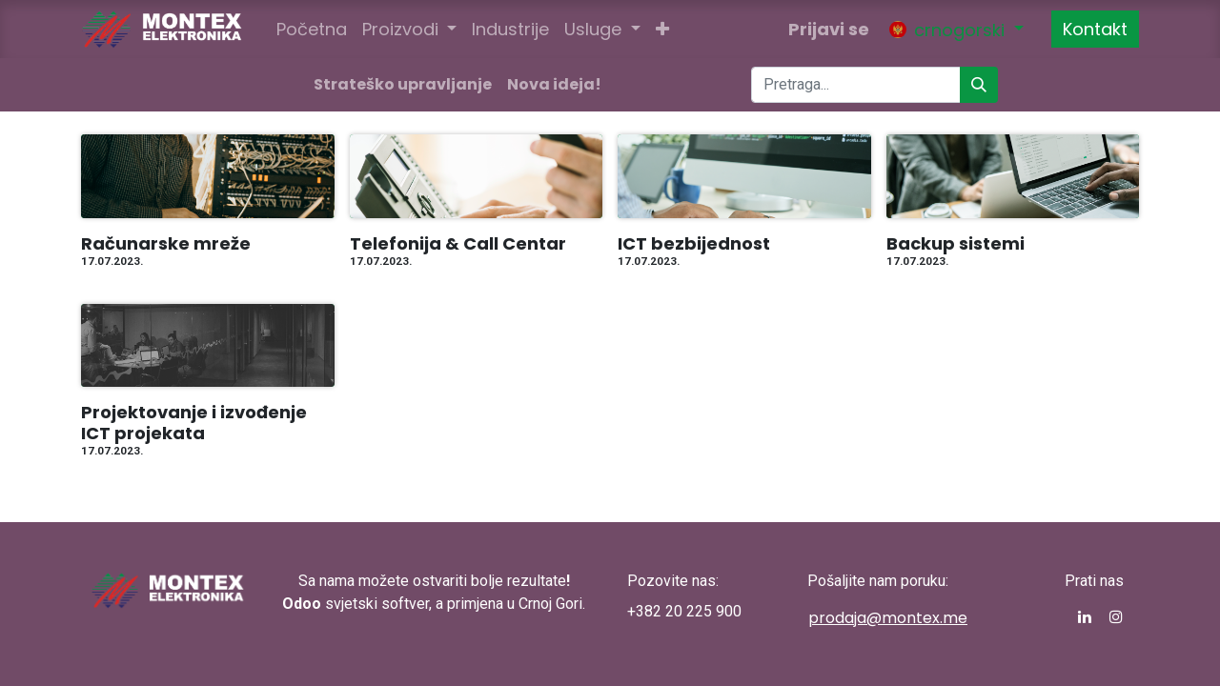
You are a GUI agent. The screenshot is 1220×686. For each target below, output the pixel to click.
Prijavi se (828, 29)
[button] (662, 29)
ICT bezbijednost (694, 243)
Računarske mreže (166, 243)
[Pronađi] (979, 85)
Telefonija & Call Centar (458, 243)
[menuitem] (312, 29)
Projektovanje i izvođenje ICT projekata (194, 422)
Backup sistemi (955, 243)
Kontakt (1095, 29)
